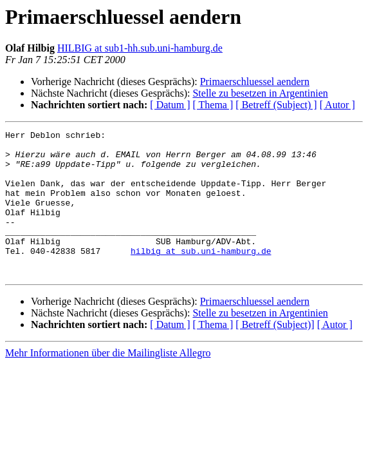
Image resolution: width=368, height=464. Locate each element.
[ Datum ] (170, 104)
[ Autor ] (337, 104)
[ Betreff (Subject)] (274, 353)
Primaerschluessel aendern (254, 81)
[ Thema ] (213, 104)
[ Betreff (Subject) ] (276, 104)
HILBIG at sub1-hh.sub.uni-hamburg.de (140, 48)
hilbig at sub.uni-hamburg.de (201, 276)
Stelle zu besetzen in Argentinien (259, 93)
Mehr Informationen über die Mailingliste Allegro (107, 381)
